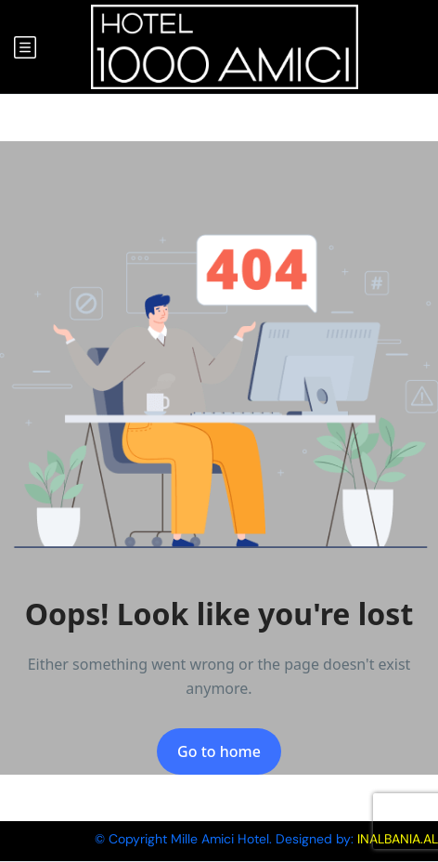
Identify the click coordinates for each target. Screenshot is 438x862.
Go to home (219, 751)
